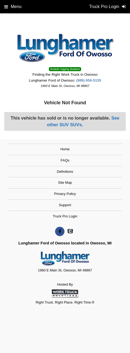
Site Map (65, 183)
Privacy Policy (65, 194)
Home (65, 149)
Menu (12, 6)
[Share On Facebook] (59, 231)
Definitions (65, 172)
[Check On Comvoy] (70, 231)
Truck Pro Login (65, 216)
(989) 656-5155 (88, 80)
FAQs (65, 160)
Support (65, 205)
